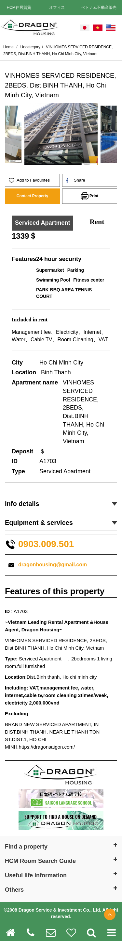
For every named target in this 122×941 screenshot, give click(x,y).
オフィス (57, 7)
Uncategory (30, 47)
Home (9, 47)
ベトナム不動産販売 (98, 7)
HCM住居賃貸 (19, 7)
